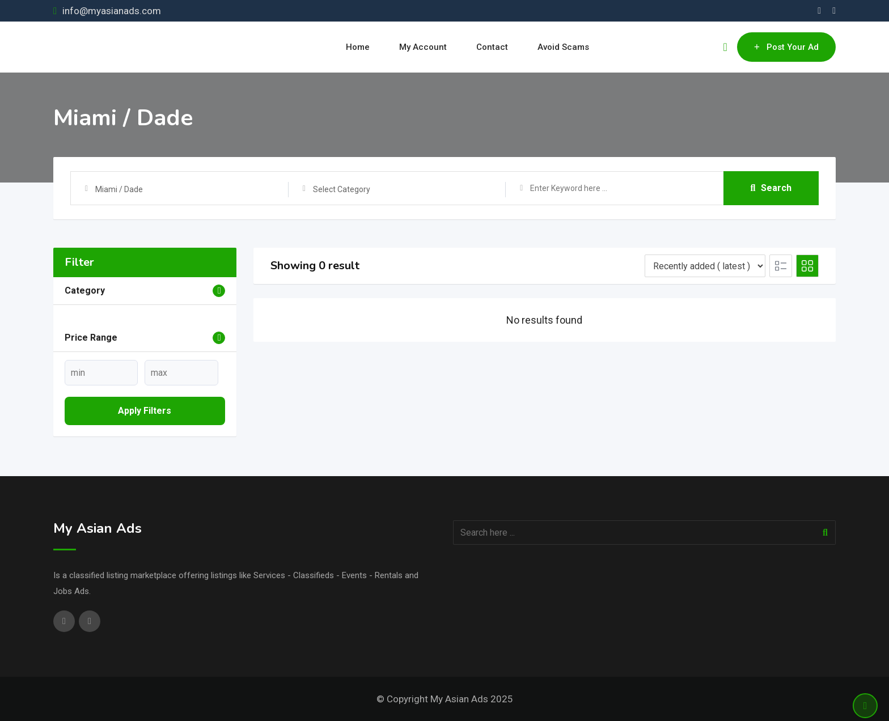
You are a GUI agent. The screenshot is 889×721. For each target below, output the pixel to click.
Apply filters (144, 410)
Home (358, 47)
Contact (492, 47)
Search (771, 188)
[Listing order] (705, 266)
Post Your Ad (786, 47)
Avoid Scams (563, 47)
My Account (423, 47)
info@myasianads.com (111, 10)
